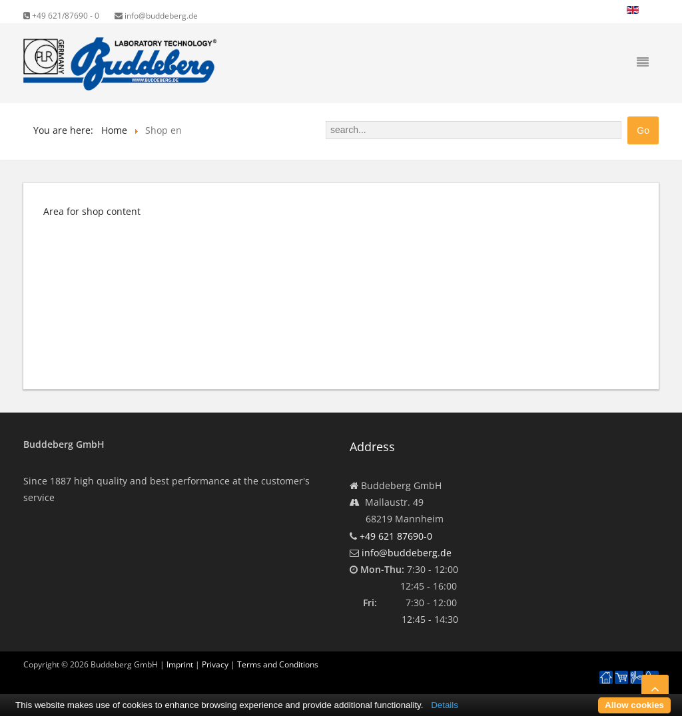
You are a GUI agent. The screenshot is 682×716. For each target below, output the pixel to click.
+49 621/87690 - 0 (61, 15)
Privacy (215, 664)
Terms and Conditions (277, 664)
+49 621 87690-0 (396, 536)
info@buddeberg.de (156, 15)
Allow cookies (634, 705)
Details (444, 705)
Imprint (180, 664)
